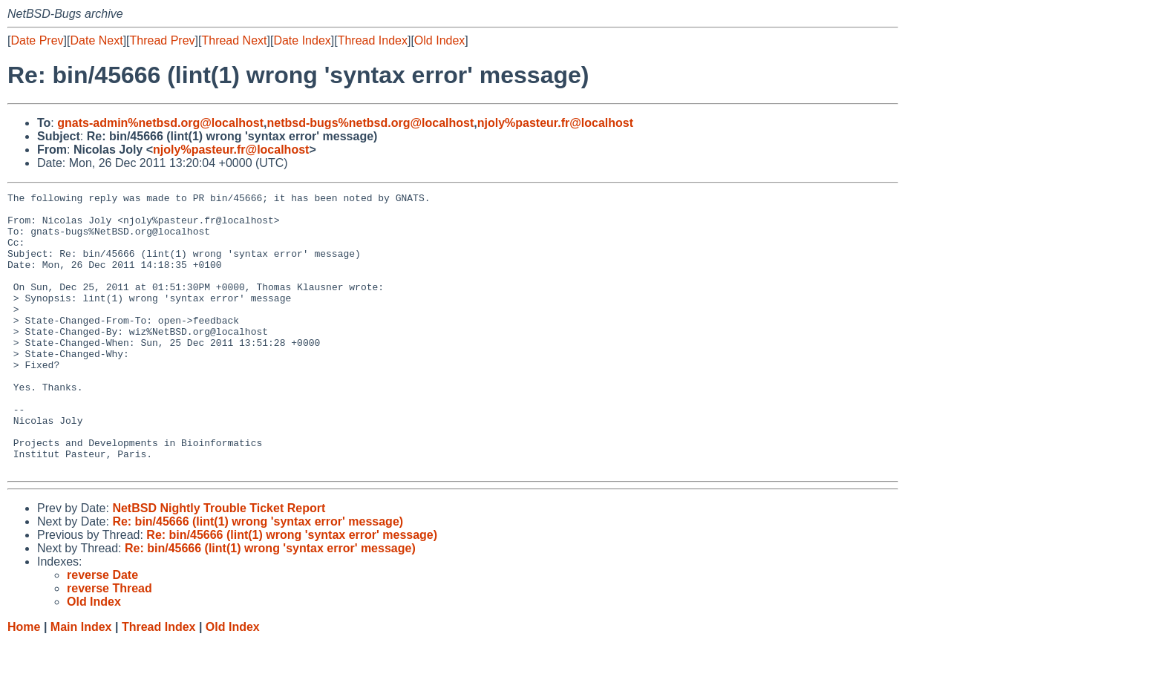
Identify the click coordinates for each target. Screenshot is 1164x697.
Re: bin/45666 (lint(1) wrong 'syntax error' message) (257, 577)
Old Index (439, 40)
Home (23, 682)
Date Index (301, 40)
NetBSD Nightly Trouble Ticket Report (218, 563)
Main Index (81, 682)
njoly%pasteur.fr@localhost (555, 123)
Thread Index (373, 40)
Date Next (96, 40)
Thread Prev (162, 40)
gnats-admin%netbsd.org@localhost (160, 123)
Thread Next (234, 40)
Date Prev (36, 40)
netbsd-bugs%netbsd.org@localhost (370, 123)
